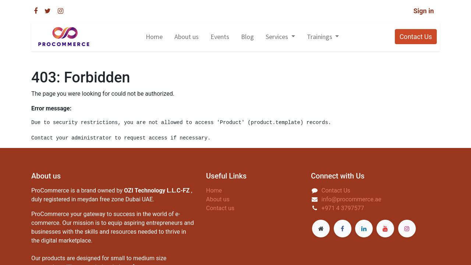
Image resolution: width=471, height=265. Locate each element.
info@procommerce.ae (352, 199)
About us (218, 199)
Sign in (423, 11)
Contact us (220, 208)
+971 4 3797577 (343, 208)
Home (214, 190)
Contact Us (416, 36)
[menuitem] (154, 37)
